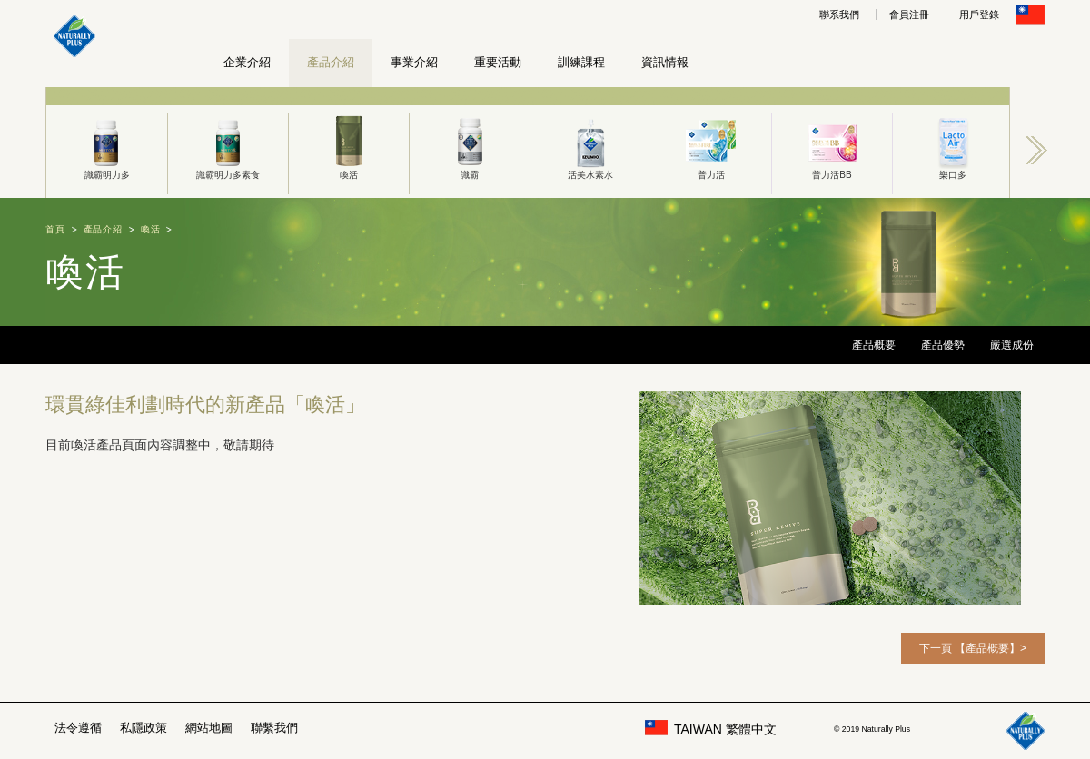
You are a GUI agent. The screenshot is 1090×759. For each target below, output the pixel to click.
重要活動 (497, 62)
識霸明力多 (106, 146)
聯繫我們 (274, 727)
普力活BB (832, 146)
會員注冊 (909, 14)
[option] (106, 142)
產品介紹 (330, 62)
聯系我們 (839, 14)
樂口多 (953, 146)
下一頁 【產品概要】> (972, 648)
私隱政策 (143, 727)
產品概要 (874, 345)
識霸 (469, 146)
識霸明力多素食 (228, 146)
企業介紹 (247, 62)
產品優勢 (943, 345)
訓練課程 (581, 62)
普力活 (711, 146)
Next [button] (1036, 149)
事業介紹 (414, 62)
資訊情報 (665, 62)
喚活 (349, 146)
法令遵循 (78, 727)
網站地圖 (209, 727)
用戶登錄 (979, 14)
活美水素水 (590, 146)
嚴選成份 (1012, 345)
